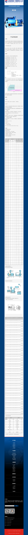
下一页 (15, 10)
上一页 (12, 10)
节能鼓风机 (14, 459)
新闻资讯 (14, 473)
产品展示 (14, 450)
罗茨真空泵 (14, 455)
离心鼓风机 (14, 458)
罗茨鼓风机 (14, 453)
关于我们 (14, 440)
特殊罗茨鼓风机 (14, 454)
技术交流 (14, 477)
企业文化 (14, 444)
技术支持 (14, 479)
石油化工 (14, 469)
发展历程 (14, 445)
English (14, 491)
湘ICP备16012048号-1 (11, 533)
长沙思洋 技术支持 (17, 533)
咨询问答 (14, 488)
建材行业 (14, 468)
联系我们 (14, 483)
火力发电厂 (14, 464)
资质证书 (14, 446)
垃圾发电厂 (14, 467)
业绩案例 (14, 462)
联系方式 (14, 487)
